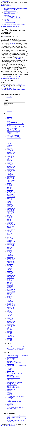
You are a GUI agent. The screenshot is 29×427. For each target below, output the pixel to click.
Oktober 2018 (10, 178)
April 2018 (9, 187)
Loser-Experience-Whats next (14, 382)
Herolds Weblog (5, 1)
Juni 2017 (9, 199)
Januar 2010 (10, 319)
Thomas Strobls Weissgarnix (14, 401)
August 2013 (10, 264)
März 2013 (9, 271)
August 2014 (10, 247)
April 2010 (9, 315)
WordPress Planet (11, 408)
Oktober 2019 (10, 169)
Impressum (6, 19)
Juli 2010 (9, 311)
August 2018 (10, 181)
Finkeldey (9, 369)
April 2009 (9, 332)
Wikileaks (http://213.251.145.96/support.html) (16, 406)
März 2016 (9, 220)
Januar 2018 (10, 191)
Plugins (9, 392)
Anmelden (9, 111)
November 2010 (11, 306)
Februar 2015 (10, 238)
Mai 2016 (9, 218)
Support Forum (10, 399)
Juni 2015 (9, 233)
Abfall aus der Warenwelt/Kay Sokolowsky (17, 355)
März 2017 (9, 204)
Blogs (8, 121)
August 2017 (10, 198)
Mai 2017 (9, 201)
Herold (8, 416)
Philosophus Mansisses (9, 13)
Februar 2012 (10, 285)
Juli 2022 (9, 144)
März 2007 (9, 339)
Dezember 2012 (11, 275)
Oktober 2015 (10, 227)
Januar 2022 (10, 145)
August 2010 (10, 310)
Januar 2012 (10, 286)
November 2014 (11, 243)
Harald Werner (10, 372)
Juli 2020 (9, 159)
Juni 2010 (9, 313)
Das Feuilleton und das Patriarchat (15, 124)
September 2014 (11, 245)
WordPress (12, 424)
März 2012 (9, 283)
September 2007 (11, 336)
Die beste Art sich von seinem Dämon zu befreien (13, 24)
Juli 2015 (9, 232)
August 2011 (10, 293)
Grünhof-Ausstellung (12, 16)
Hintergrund (10, 375)
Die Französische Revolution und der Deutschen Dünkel (16, 416)
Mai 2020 (9, 160)
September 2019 (11, 170)
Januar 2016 (10, 223)
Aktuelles (9, 117)
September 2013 (11, 262)
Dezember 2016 (11, 208)
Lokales (9, 133)
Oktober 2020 (10, 155)
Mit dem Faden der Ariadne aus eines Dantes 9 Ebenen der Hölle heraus (16, 347)
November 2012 (11, 276)
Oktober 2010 (10, 307)
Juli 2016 (9, 215)
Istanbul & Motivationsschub (14, 18)
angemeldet (9, 97)
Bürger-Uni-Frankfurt (12, 359)
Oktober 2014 (10, 244)
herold (4, 36)
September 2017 (11, 197)
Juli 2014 (9, 248)
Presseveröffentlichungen (13, 135)
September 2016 (11, 212)
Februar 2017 (10, 205)
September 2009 (11, 325)
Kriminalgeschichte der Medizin (15, 349)
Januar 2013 (10, 273)
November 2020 (11, 153)
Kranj (8, 380)
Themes (9, 400)
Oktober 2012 (10, 278)
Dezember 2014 (11, 241)
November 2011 (11, 289)
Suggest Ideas (10, 397)
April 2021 (9, 148)
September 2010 (11, 308)
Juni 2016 (9, 216)
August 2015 (10, 230)
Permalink (22, 85)
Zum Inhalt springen (6, 5)
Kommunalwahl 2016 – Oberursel (15, 126)
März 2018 (9, 188)
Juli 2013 (9, 265)
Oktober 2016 (10, 211)
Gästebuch (6, 20)
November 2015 (11, 226)
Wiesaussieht (10, 404)
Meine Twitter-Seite (12, 385)
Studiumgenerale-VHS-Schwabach (15, 396)
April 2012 (9, 282)
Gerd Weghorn (10, 371)
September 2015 (11, 229)
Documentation (10, 364)
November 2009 (11, 322)
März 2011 (9, 300)
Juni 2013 (9, 266)
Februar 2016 (10, 222)
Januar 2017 (10, 206)
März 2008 (9, 335)
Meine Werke (7, 15)
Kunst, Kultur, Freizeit (12, 132)
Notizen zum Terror (12, 389)
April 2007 (9, 338)
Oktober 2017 (10, 195)
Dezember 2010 (11, 304)
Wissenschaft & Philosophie (14, 138)
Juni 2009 (9, 329)
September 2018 (11, 180)
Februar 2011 (10, 301)
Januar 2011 (10, 303)
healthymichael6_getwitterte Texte (15, 373)
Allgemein (9, 118)
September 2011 (11, 292)
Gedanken (9, 125)
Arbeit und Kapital (11, 119)
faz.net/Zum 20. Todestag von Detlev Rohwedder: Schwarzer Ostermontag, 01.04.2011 (13, 77)
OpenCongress (10, 390)
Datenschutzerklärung (9, 22)
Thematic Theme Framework (8, 425)
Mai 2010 (9, 314)
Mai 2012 (9, 280)
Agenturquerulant (11, 358)
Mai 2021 (9, 146)
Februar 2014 (10, 255)
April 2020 (9, 162)
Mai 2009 (9, 331)
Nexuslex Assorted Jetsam (13, 386)
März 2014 (9, 254)
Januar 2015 (10, 240)
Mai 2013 (9, 268)
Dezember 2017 (11, 192)
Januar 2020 (10, 164)
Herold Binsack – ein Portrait (11, 12)
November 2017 (11, 194)
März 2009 (9, 333)
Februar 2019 (10, 174)
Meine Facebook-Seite (12, 383)
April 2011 (9, 299)
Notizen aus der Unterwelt (13, 387)
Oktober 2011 (10, 290)
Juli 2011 (9, 294)
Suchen (6, 100)
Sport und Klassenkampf (13, 136)
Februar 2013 (10, 272)
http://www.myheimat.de (13, 376)
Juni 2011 (9, 296)
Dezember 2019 (11, 166)
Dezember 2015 (11, 225)
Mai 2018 (9, 185)
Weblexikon (10, 403)
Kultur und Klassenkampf (13, 131)
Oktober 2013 (10, 261)
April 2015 (9, 236)
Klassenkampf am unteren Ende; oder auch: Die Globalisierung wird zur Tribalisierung (17, 420)
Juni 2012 (9, 279)
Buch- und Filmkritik (12, 122)
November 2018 (11, 177)
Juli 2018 (9, 183)
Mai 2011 (9, 297)
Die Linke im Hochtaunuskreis (14, 362)
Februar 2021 (10, 149)
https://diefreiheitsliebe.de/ (13, 378)
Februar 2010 (10, 318)
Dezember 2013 (11, 258)
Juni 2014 (9, 250)
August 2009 (10, 326)
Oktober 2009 (10, 324)
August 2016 (10, 213)
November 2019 (11, 167)
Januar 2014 (10, 257)
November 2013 (11, 259)
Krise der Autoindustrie (12, 128)
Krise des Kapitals (17, 84)
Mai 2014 (9, 251)
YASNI (8, 410)
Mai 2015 (9, 234)
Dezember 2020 (11, 152)
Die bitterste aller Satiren (10, 11)
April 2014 (9, 252)
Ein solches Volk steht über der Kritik (10, 26)
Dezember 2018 (11, 176)
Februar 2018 (10, 190)
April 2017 (9, 202)
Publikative (9, 393)
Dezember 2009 (11, 321)
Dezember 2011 (11, 287)
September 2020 (11, 156)
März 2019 (9, 173)
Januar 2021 (10, 151)
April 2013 (9, 269)
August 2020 (10, 157)
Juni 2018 (9, 184)
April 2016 (9, 219)
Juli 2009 (9, 328)
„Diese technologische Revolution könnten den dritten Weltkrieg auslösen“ (15, 8)
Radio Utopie (10, 394)
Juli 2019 (9, 171)
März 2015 (9, 237)
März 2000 (9, 340)
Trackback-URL (11, 88)
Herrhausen (12, 43)
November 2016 (11, 209)
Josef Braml (10, 379)
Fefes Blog (9, 368)
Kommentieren (8, 87)
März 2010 (9, 317)
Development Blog (11, 361)
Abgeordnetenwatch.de (12, 357)
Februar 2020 (10, 163)
